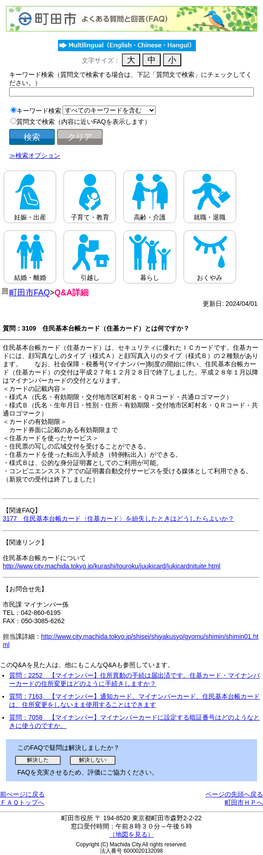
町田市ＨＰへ (244, 802)
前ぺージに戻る (22, 794)
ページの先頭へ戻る (234, 794)
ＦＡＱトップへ (22, 802)
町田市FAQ (29, 292)
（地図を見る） (131, 834)
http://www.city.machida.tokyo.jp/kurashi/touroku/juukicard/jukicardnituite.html (112, 566)
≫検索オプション (34, 155)
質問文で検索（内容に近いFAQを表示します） (83, 121)
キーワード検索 (38, 110)
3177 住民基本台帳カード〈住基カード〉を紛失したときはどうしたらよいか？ (118, 518)
